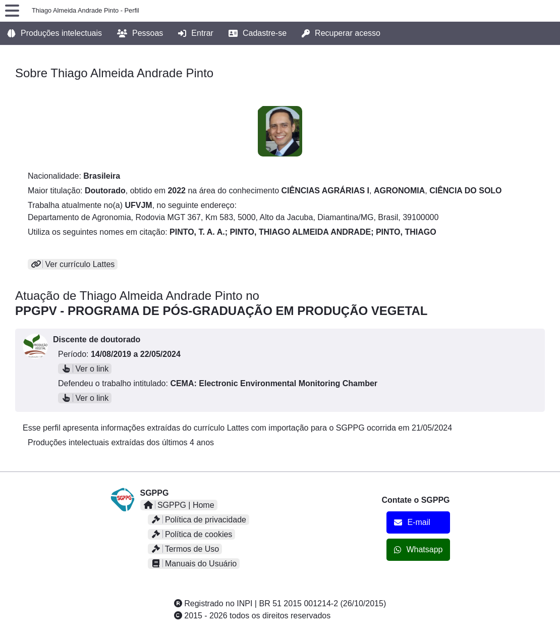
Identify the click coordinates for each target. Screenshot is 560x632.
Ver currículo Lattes (73, 264)
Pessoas (140, 33)
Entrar (195, 33)
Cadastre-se (258, 33)
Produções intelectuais (55, 33)
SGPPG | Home (178, 505)
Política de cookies (192, 534)
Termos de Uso (185, 549)
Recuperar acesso (341, 33)
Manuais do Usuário (194, 563)
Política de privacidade (198, 519)
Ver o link (84, 368)
